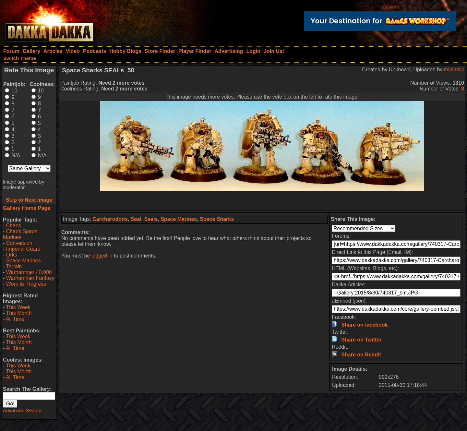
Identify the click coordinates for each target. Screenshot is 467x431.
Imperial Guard (23, 249)
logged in (102, 255)
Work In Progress (26, 284)
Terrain (14, 266)
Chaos (13, 225)
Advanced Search (22, 410)
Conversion (19, 243)
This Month (18, 313)
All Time (15, 319)
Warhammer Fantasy (30, 278)
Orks (11, 254)
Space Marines (23, 260)
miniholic (454, 69)
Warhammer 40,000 (29, 272)
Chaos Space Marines (20, 234)
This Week (18, 307)
